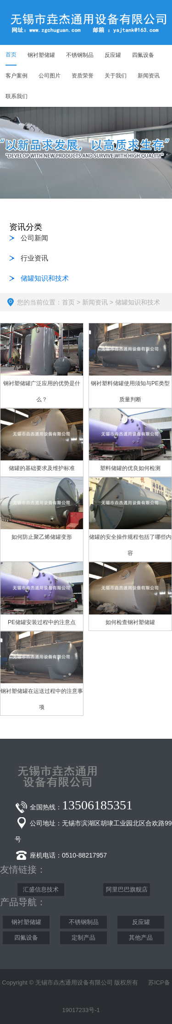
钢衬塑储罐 (26, 922)
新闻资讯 (95, 302)
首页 (68, 302)
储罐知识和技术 (137, 302)
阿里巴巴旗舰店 (127, 889)
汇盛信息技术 (41, 889)
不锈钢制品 (84, 922)
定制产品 (83, 937)
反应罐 (141, 922)
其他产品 (141, 937)
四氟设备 (26, 937)
